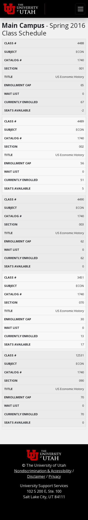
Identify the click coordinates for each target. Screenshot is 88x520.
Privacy (55, 476)
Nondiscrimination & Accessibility (43, 470)
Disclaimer (36, 476)
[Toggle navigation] (80, 9)
